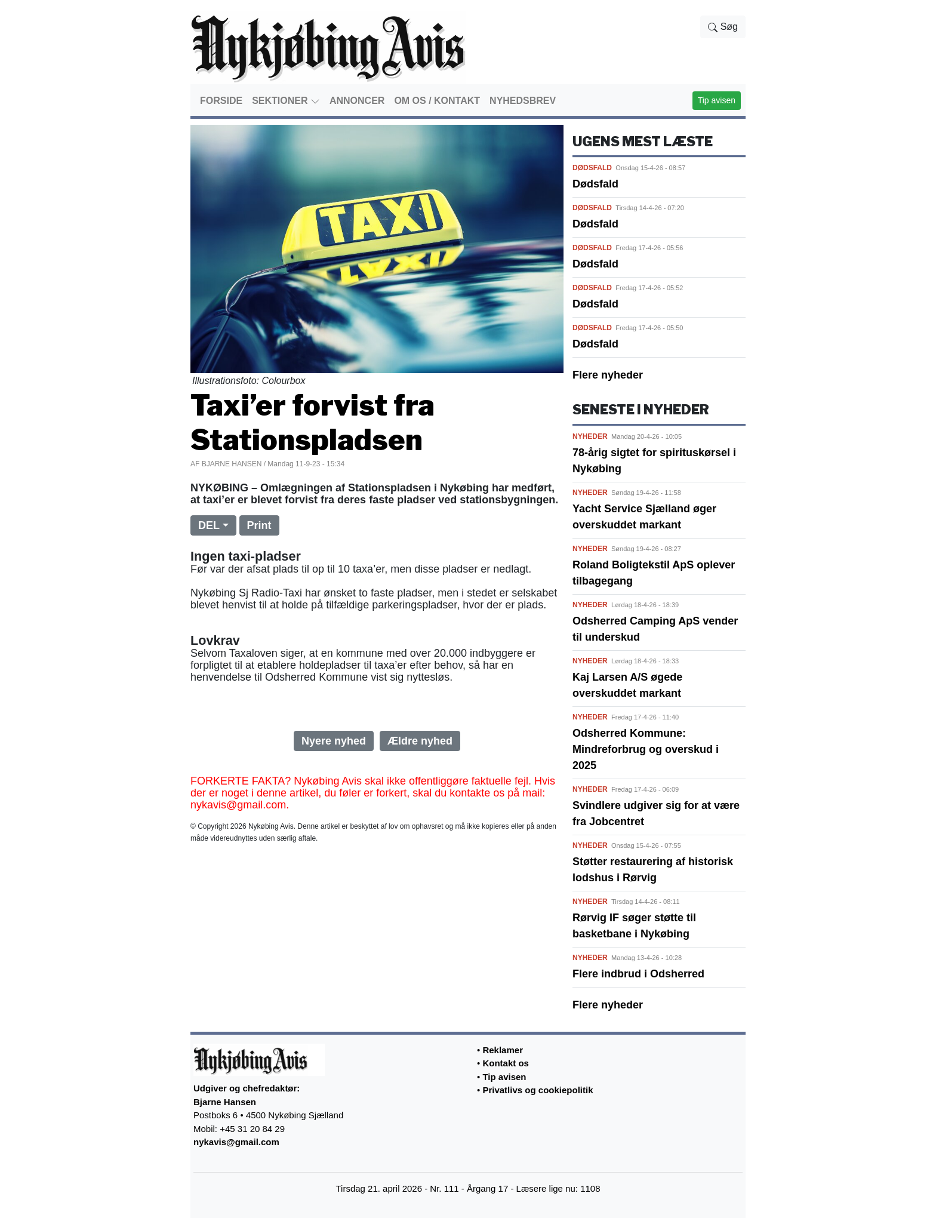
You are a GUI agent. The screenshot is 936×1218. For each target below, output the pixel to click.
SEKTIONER (286, 101)
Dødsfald (595, 184)
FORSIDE (221, 101)
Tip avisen (716, 100)
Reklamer (502, 1050)
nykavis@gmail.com (236, 1142)
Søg (723, 26)
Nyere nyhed (333, 741)
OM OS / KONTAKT (437, 101)
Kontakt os (505, 1063)
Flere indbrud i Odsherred (638, 974)
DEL (209, 525)
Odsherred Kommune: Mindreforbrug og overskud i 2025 (645, 749)
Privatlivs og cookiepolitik (537, 1090)
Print (259, 525)
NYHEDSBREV (522, 101)
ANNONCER (357, 101)
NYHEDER (590, 436)
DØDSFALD (592, 168)
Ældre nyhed (419, 741)
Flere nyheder (607, 375)
